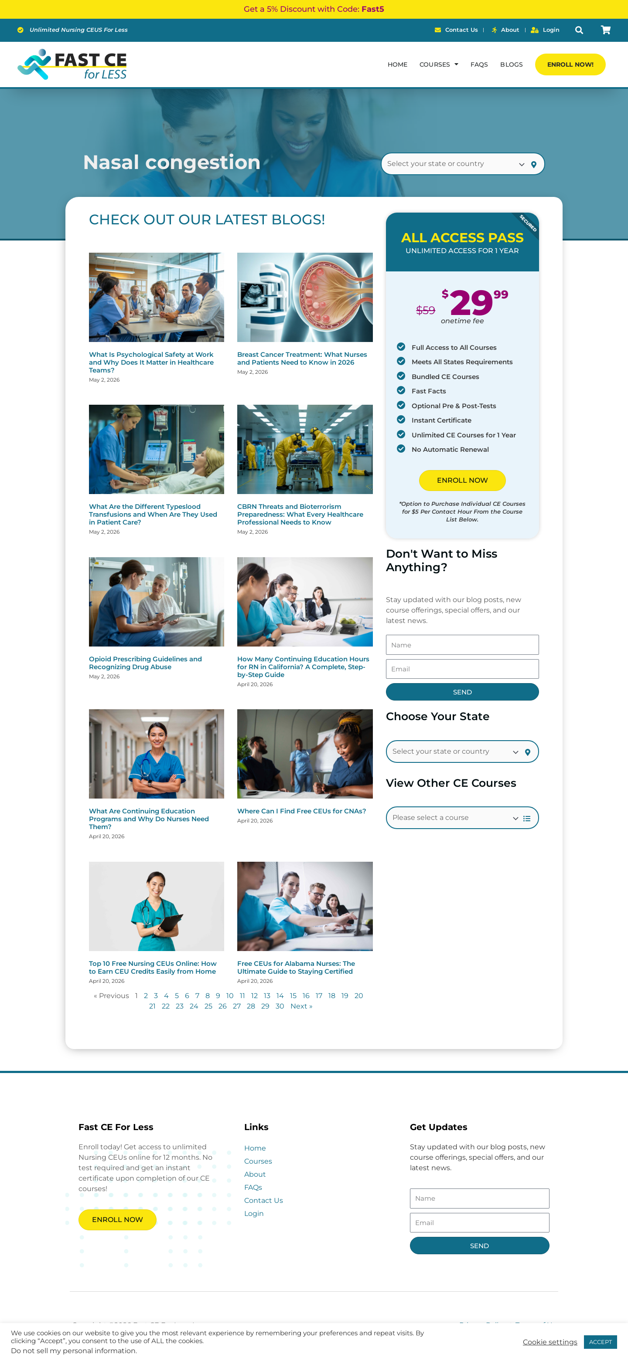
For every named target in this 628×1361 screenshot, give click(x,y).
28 (251, 1006)
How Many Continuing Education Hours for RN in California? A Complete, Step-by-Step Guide (303, 667)
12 (254, 996)
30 (280, 1006)
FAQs (479, 64)
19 (344, 996)
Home (397, 64)
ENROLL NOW (462, 480)
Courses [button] (439, 64)
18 (331, 996)
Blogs (511, 64)
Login (254, 1213)
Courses (258, 1161)
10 (230, 996)
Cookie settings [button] (550, 1342)
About (255, 1174)
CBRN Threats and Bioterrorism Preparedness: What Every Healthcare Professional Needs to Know (300, 514)
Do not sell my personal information (73, 1351)
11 (242, 996)
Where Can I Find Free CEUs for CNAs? (301, 811)
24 (194, 1006)
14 (280, 996)
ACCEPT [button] (600, 1341)
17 (319, 996)
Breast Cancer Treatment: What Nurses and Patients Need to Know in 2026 (302, 358)
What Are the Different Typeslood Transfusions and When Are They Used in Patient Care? (153, 514)
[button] (579, 30)
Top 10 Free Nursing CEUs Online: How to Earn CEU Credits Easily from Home (153, 967)
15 (293, 996)
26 (222, 1006)
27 (237, 1006)
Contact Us (263, 1200)
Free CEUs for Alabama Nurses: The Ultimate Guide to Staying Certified (296, 967)
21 (152, 1006)
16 (306, 996)
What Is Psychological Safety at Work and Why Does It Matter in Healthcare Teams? (151, 362)
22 (166, 1006)
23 (180, 1006)
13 (267, 996)
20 (359, 996)
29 (265, 1006)
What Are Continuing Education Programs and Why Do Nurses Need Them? (149, 819)
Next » (301, 1006)
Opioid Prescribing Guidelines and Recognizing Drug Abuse (145, 663)
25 (208, 1006)
